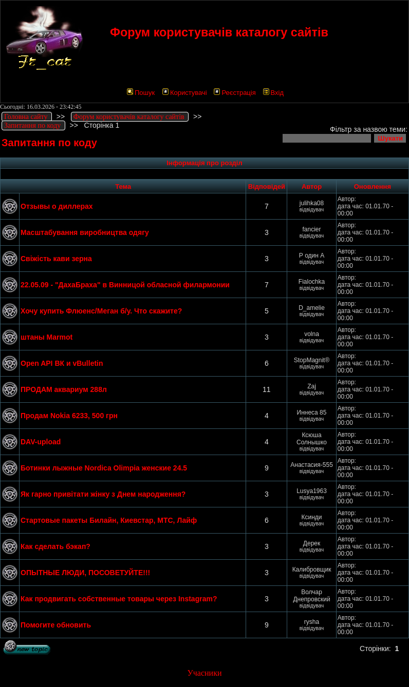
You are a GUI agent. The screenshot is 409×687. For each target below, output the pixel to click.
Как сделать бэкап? (55, 546)
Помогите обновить (56, 625)
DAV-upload (41, 442)
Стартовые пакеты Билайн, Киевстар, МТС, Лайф (109, 520)
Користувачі (184, 92)
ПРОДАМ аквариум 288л (64, 389)
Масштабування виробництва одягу (85, 232)
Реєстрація (234, 92)
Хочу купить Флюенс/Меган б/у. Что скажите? (101, 311)
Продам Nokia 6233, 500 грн (69, 415)
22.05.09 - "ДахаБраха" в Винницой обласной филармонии (125, 285)
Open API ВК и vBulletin (62, 363)
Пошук (141, 92)
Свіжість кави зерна (56, 258)
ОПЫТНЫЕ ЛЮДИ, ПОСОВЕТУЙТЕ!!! (85, 572)
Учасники (204, 673)
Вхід (273, 92)
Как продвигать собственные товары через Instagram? (119, 599)
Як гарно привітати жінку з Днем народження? (103, 494)
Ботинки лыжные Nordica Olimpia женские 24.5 (104, 468)
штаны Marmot (46, 337)
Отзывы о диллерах (57, 206)
